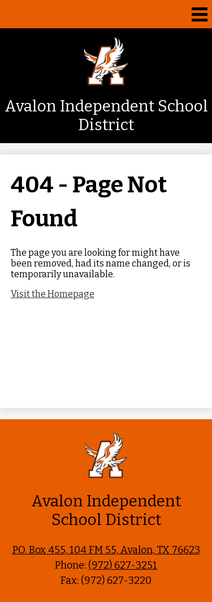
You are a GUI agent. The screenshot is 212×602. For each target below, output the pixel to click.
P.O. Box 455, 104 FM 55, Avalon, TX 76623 (106, 550)
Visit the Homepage (52, 294)
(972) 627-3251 (122, 565)
